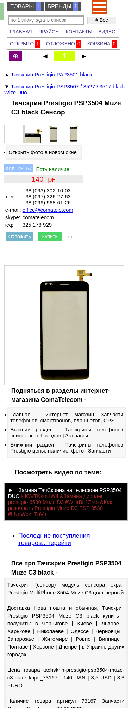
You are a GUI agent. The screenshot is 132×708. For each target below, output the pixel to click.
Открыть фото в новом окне (42, 152)
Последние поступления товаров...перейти (54, 539)
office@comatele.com (48, 210)
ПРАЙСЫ (48, 31)
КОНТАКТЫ (79, 31)
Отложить (19, 236)
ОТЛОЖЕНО (63, 44)
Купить (50, 236)
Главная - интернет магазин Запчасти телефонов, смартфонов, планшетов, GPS (66, 417)
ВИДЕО (106, 31)
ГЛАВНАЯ (21, 31)
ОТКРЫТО (25, 44)
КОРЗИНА (102, 44)
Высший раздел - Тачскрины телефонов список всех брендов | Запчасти (66, 432)
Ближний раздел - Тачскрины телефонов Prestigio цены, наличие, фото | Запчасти (66, 448)
